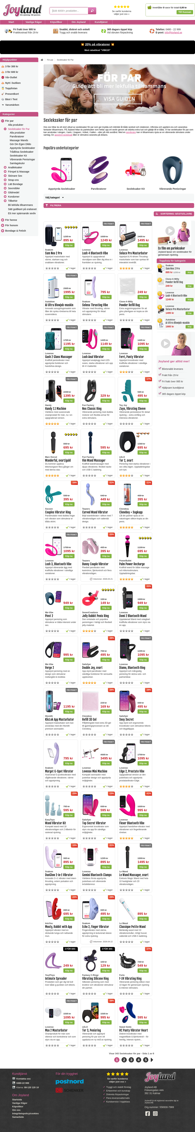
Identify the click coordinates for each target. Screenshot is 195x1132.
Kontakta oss (23, 1078)
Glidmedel (13, 192)
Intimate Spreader (56, 978)
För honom (11, 225)
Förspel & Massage (18, 171)
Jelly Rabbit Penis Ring (95, 615)
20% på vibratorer (97, 44)
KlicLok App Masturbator (59, 719)
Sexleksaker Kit (18, 155)
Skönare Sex (15, 175)
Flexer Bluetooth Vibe (131, 823)
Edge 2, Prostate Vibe (131, 771)
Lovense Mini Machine (94, 771)
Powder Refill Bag (174, 282)
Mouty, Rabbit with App (58, 926)
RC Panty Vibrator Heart (133, 1030)
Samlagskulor (17, 163)
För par (9, 120)
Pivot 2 (49, 615)
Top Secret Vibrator (94, 823)
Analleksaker (15, 167)
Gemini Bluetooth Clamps (97, 874)
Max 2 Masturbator (56, 1030)
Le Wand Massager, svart (134, 874)
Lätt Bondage (15, 184)
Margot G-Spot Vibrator (59, 771)
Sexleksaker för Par (19, 129)
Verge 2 (49, 667)
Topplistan (11, 88)
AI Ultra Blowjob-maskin (178, 322)
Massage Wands (19, 140)
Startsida (17, 1099)
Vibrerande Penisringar (22, 159)
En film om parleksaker (171, 248)
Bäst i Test (11, 99)
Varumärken (12, 104)
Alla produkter (15, 124)
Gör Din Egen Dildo (20, 144)
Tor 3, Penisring (91, 1030)
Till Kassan (184, 12)
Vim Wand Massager (94, 460)
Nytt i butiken (13, 83)
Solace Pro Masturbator (178, 309)
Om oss (16, 1110)
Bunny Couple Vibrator (95, 564)
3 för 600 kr (11, 72)
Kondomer (13, 196)
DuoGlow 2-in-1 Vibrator (59, 874)
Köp (189, 272)
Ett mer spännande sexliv (22, 213)
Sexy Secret (126, 719)
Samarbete (18, 1117)
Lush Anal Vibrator (93, 356)
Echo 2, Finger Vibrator (95, 926)
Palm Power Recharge (132, 564)
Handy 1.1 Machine (55, 408)
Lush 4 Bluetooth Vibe (176, 295)
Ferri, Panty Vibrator (131, 356)
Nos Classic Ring (92, 408)
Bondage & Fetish (15, 230)
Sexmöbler (14, 188)
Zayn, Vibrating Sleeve (132, 408)
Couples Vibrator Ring (58, 512)
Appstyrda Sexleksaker (22, 148)
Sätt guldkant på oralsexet (22, 209)
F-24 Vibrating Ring (130, 978)
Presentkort (12, 93)
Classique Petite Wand (132, 926)
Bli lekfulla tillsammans (20, 205)
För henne (11, 220)
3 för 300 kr (11, 66)
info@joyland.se (173, 32)
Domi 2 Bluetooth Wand (132, 615)
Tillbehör (12, 200)
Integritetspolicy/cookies (25, 1113)
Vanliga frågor (19, 1103)
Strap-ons (13, 180)
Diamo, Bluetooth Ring (132, 667)
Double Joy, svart (92, 667)
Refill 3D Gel (89, 719)
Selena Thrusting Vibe (95, 305)
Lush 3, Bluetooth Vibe (58, 564)
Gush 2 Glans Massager (58, 356)
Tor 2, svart (126, 460)
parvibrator (131, 132)
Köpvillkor (17, 1106)
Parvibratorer (17, 136)
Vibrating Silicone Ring (95, 978)
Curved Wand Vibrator (95, 512)
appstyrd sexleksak (63, 135)
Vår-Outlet (11, 77)
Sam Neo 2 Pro (173, 268)
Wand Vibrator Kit (55, 823)
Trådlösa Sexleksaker (21, 151)
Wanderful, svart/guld (58, 460)
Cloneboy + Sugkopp (131, 512)
